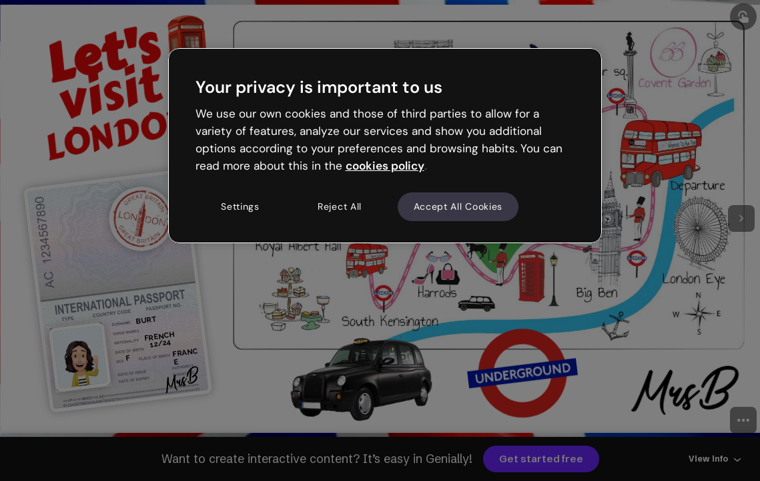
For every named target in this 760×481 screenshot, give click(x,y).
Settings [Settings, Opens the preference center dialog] (240, 206)
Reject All (340, 206)
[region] (385, 145)
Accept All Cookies (458, 206)
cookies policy (385, 165)
